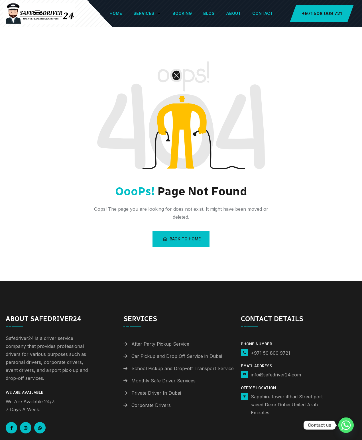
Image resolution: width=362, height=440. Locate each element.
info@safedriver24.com (276, 375)
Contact (262, 13)
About (233, 13)
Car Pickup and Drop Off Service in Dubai (176, 356)
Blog (209, 13)
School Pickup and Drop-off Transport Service (182, 368)
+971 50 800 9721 (270, 353)
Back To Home (182, 238)
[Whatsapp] (346, 425)
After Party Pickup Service (160, 344)
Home (115, 13)
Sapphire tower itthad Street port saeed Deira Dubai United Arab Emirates (287, 404)
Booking (182, 13)
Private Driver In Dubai (156, 393)
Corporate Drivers (151, 405)
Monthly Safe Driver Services (163, 381)
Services (147, 13)
